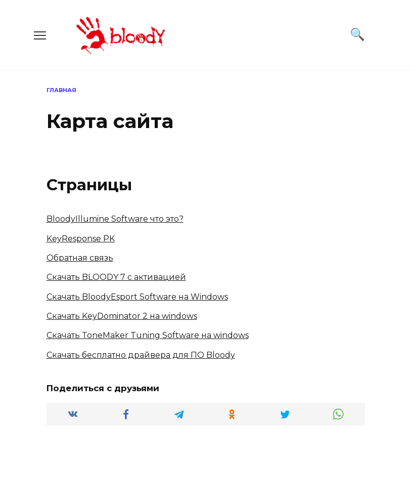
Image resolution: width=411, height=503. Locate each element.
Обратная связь (80, 258)
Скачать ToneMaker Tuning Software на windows (148, 335)
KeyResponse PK (81, 238)
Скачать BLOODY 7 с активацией (116, 277)
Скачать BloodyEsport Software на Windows (137, 297)
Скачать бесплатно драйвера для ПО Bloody (141, 355)
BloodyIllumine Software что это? (115, 219)
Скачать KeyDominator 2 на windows (122, 316)
